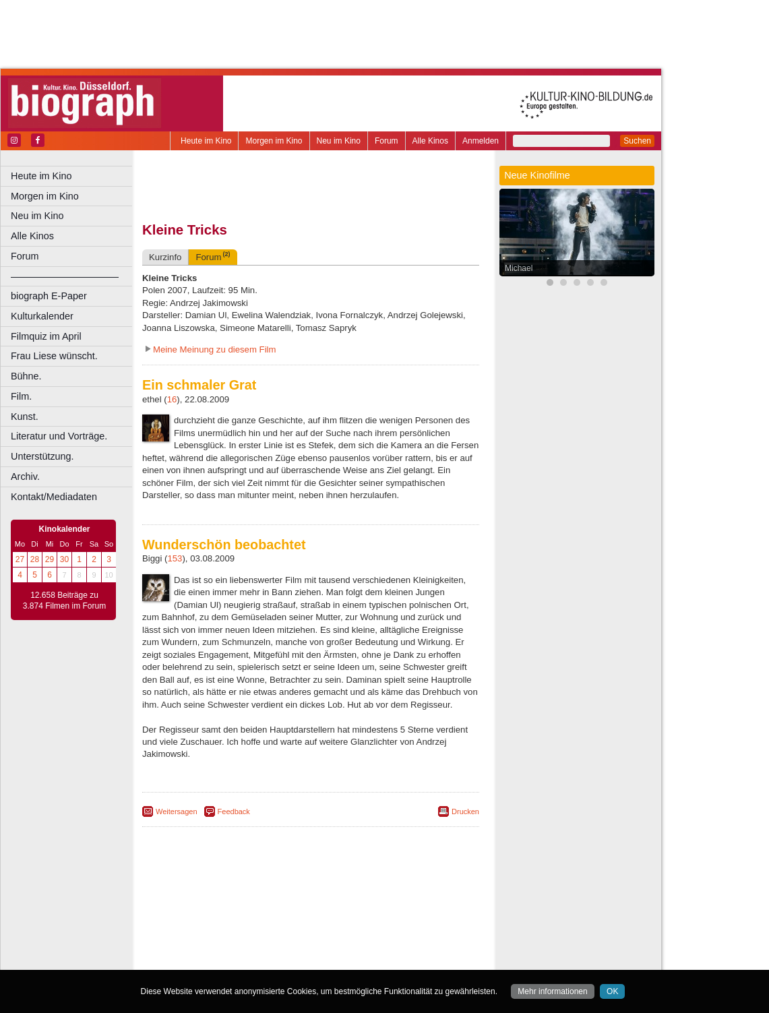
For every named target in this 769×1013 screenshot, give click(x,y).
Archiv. (25, 476)
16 (172, 399)
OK (612, 991)
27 (20, 559)
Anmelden (480, 141)
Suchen (637, 141)
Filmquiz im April (46, 336)
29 (49, 559)
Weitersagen (176, 811)
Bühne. (26, 376)
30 (64, 559)
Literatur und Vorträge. (59, 436)
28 (34, 559)
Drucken (465, 811)
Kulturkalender (42, 316)
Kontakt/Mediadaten (54, 496)
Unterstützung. (42, 456)
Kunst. (24, 416)
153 (174, 558)
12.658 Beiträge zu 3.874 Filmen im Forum (64, 600)
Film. (21, 396)
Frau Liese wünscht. (54, 355)
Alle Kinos (430, 141)
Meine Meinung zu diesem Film (214, 349)
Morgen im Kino (273, 141)
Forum (386, 141)
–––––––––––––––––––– (65, 276)
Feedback (234, 811)
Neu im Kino (339, 141)
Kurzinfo (165, 257)
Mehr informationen (552, 991)
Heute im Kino (206, 141)
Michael (518, 268)
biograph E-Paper (49, 295)
